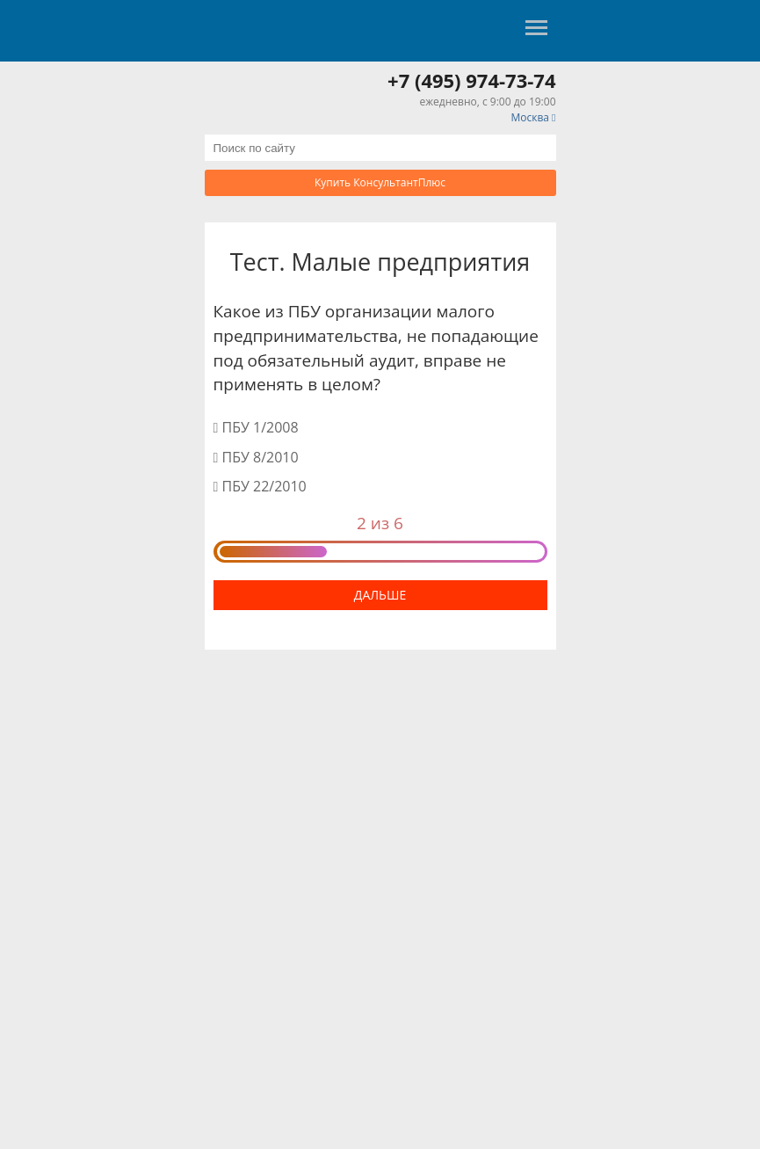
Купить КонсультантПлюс (380, 182)
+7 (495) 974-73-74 (471, 80)
